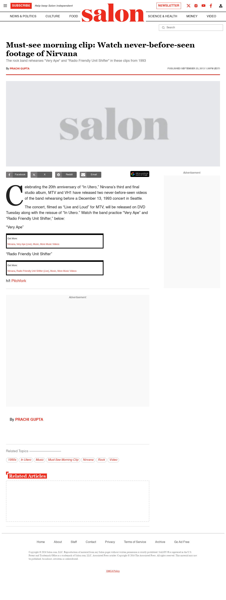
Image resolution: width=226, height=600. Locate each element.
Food (73, 16)
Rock (101, 459)
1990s (12, 459)
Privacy (110, 542)
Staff (74, 542)
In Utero (26, 459)
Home (41, 542)
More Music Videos (49, 244)
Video (211, 16)
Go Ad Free (181, 542)
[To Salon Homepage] (113, 12)
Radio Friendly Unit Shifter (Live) (33, 271)
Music (36, 244)
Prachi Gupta (19, 68)
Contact (91, 542)
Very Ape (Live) (24, 244)
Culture (53, 16)
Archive (160, 542)
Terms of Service (135, 542)
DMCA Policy (113, 571)
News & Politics (23, 16)
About (58, 542)
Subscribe (21, 5)
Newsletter (168, 5)
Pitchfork (18, 281)
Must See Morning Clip (63, 459)
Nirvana (11, 244)
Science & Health (162, 16)
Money (191, 16)
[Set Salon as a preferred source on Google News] (139, 174)
